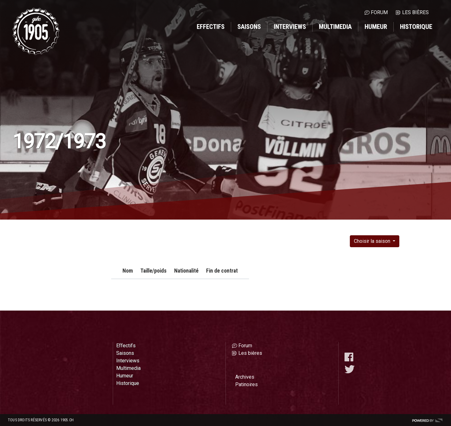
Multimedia (335, 26)
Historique (416, 26)
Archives (244, 377)
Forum (379, 12)
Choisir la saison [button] (372, 241)
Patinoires (246, 384)
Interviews (290, 26)
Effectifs (211, 26)
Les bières (415, 12)
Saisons (249, 26)
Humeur (376, 26)
